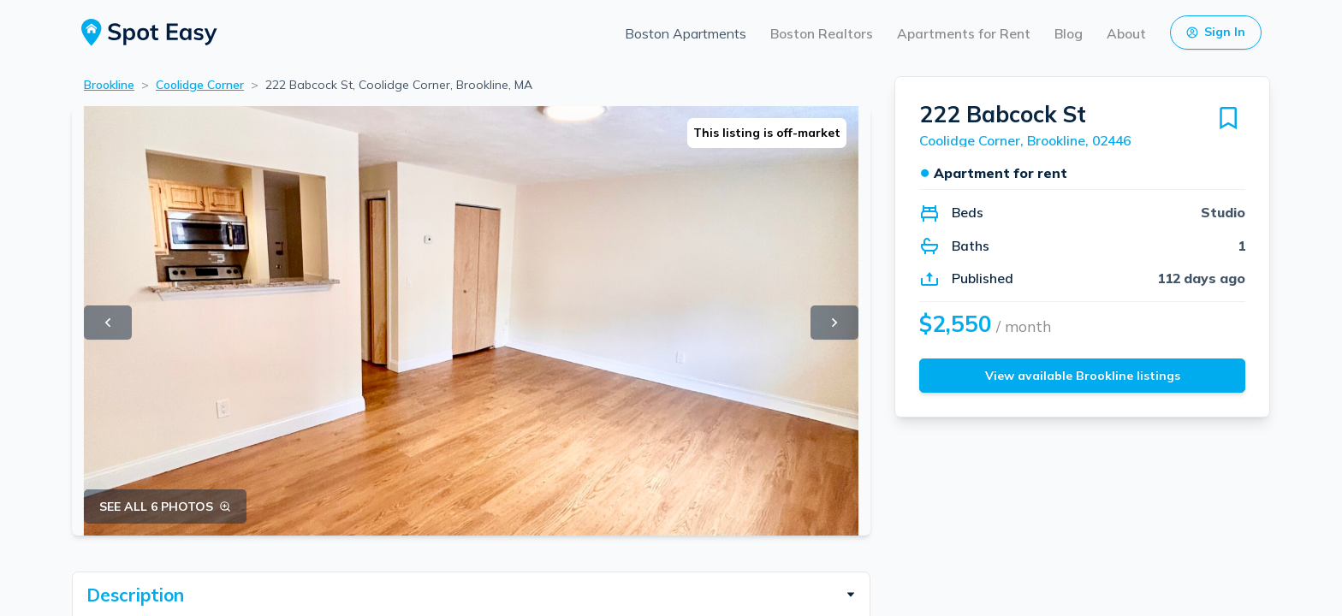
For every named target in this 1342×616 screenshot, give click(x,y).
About (1126, 33)
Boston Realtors (821, 33)
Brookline (109, 84)
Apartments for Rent (963, 33)
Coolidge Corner (200, 84)
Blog (1068, 33)
